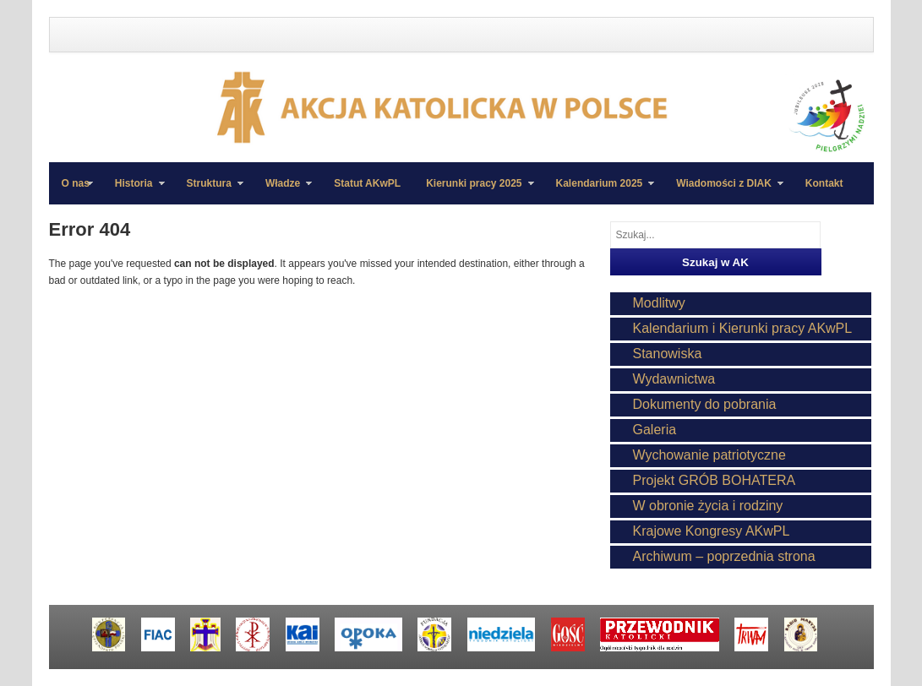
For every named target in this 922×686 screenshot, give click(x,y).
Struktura (208, 190)
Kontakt (824, 183)
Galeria (655, 429)
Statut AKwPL (367, 183)
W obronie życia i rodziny (708, 505)
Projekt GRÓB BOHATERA (714, 480)
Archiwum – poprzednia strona (724, 556)
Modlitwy (659, 303)
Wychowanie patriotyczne (709, 455)
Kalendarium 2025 (599, 190)
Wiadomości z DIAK (723, 190)
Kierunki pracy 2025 (473, 190)
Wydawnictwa (674, 379)
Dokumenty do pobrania (705, 404)
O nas (76, 183)
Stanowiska (667, 353)
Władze (282, 190)
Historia (133, 190)
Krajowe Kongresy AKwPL (711, 531)
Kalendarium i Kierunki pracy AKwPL (743, 328)
